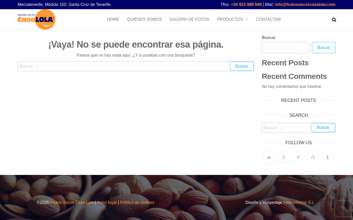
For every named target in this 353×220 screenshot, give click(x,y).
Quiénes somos (144, 19)
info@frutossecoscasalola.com (305, 4)
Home (113, 19)
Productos (230, 19)
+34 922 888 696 (246, 4)
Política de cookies (137, 202)
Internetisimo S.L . (299, 202)
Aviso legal (107, 202)
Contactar (268, 19)
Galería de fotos (189, 19)
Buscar (269, 37)
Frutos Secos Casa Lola (71, 202)
